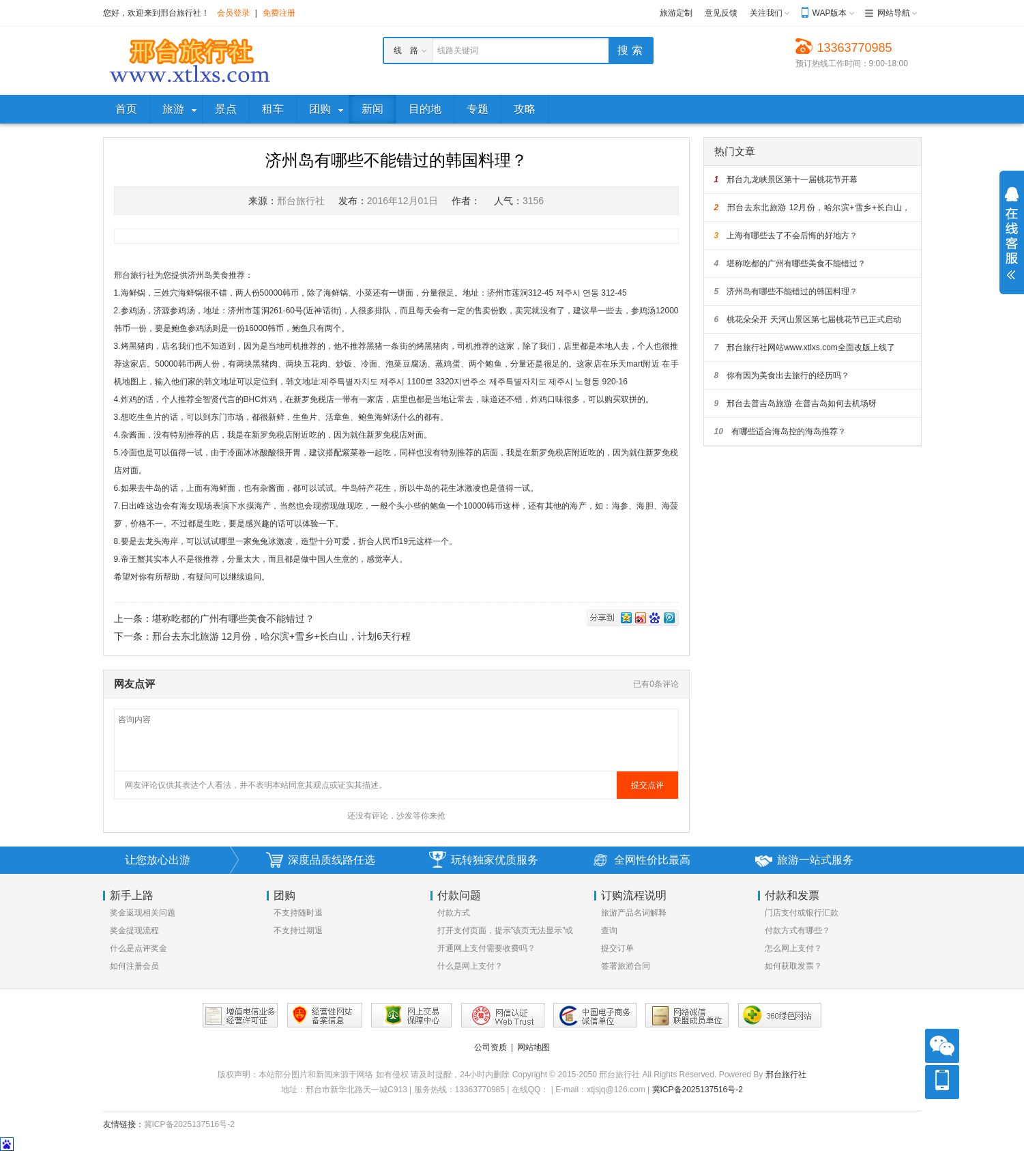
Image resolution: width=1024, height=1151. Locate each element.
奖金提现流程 (134, 930)
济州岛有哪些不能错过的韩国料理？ (786, 291)
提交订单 (617, 948)
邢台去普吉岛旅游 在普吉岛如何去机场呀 (795, 403)
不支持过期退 (298, 930)
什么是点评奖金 (138, 948)
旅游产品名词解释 (634, 913)
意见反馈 (721, 13)
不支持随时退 (298, 913)
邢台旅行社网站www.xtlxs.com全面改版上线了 (804, 347)
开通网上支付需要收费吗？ (486, 948)
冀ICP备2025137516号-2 (697, 1089)
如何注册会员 (134, 966)
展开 (1011, 233)
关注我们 (766, 13)
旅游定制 (676, 13)
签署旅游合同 (625, 966)
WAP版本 (830, 13)
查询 (609, 930)
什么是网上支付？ (470, 966)
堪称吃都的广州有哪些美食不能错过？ (233, 618)
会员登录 (233, 13)
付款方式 (453, 913)
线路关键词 (457, 50)
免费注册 (279, 13)
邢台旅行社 (785, 1074)
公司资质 (490, 1047)
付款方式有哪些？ (797, 930)
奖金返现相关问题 (142, 913)
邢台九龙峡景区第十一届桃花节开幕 (786, 179)
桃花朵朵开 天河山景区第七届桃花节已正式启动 (807, 319)
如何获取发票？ (793, 966)
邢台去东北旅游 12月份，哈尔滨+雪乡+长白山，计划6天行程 (281, 636)
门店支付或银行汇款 (801, 913)
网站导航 (893, 13)
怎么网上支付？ (793, 948)
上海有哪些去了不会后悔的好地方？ (786, 235)
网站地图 (533, 1047)
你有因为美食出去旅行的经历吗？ (782, 375)
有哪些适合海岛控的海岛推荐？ (780, 431)
